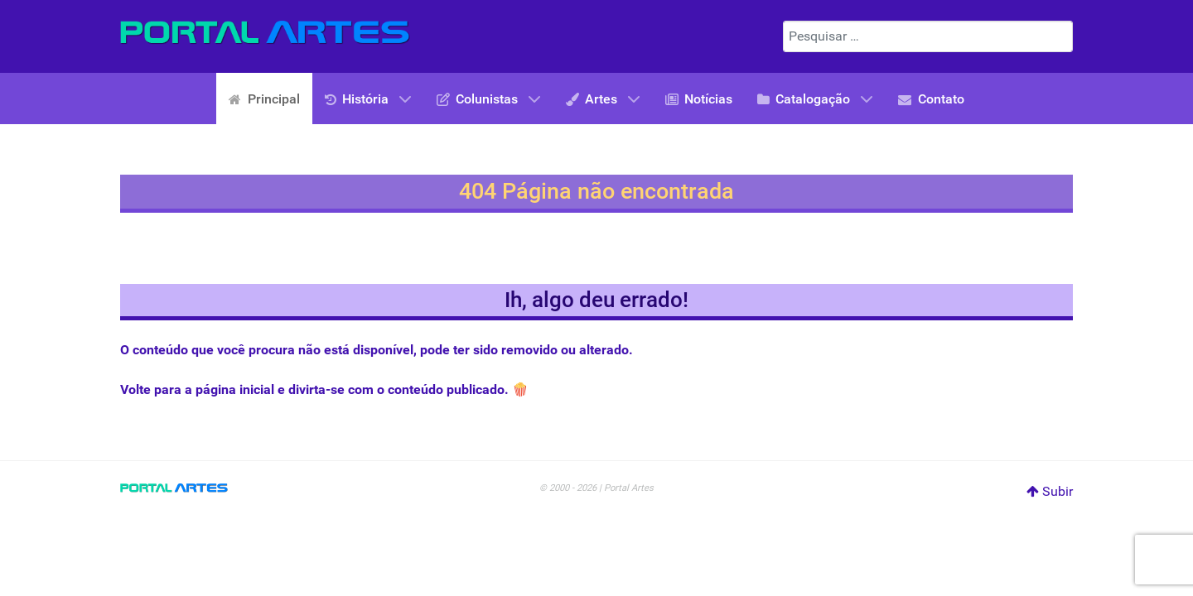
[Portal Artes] (265, 33)
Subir (1049, 491)
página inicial (235, 389)
